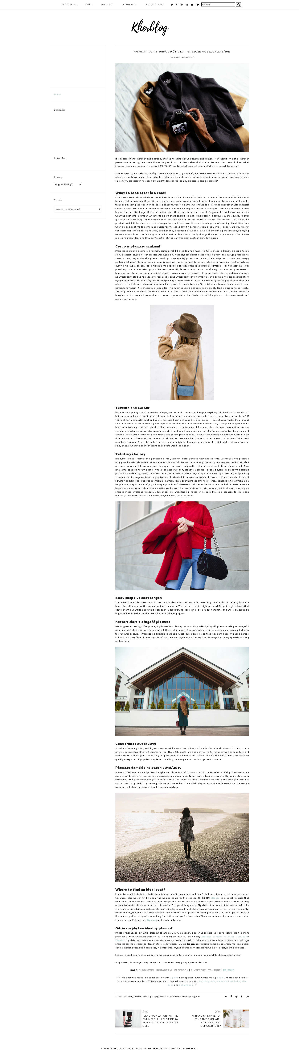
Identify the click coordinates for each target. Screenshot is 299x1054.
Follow (57, 94)
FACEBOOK (181, 970)
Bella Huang (186, 985)
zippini (196, 996)
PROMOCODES (129, 5)
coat (130, 996)
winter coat (166, 996)
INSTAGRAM (164, 970)
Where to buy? (154, 5)
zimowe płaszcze (182, 996)
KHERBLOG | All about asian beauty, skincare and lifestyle (145, 1048)
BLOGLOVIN (146, 970)
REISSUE (228, 970)
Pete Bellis (234, 981)
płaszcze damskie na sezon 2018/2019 (225, 937)
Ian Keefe (221, 981)
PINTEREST (198, 970)
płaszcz (154, 996)
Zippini (215, 898)
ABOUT (89, 5)
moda (146, 996)
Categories (68, 5)
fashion (137, 996)
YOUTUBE (214, 970)
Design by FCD (190, 1048)
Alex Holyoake (207, 981)
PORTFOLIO (107, 5)
